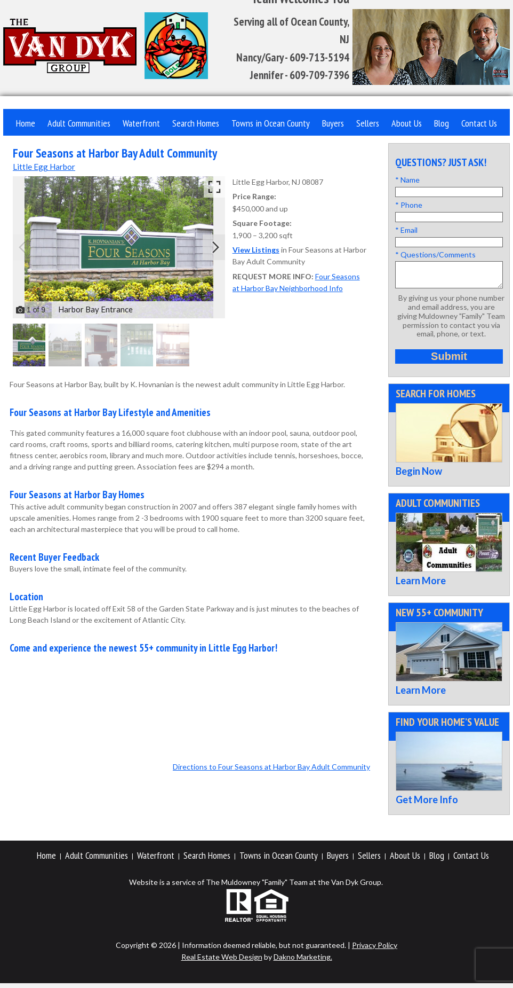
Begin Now (419, 476)
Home (25, 123)
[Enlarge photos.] (214, 187)
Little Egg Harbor (44, 166)
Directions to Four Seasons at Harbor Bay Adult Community (271, 766)
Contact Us (479, 123)
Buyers (333, 123)
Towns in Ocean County (270, 123)
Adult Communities (78, 123)
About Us (406, 123)
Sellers (367, 123)
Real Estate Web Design (221, 961)
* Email (406, 229)
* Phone (408, 204)
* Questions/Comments (435, 254)
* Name (407, 179)
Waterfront (141, 123)
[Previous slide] (22, 247)
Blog (441, 123)
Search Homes (195, 123)
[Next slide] (215, 247)
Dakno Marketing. (303, 961)
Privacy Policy (374, 949)
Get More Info (427, 804)
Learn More (421, 585)
